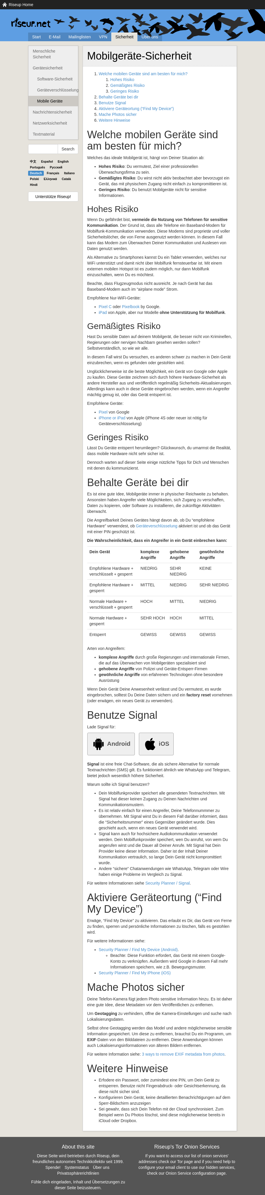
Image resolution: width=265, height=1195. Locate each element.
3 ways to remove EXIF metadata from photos (183, 1054)
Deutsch (36, 173)
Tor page (185, 1161)
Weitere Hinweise (114, 120)
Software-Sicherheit (54, 79)
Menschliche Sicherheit (44, 54)
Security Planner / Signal (167, 883)
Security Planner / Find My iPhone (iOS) (135, 973)
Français (53, 173)
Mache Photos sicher (118, 114)
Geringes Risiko (124, 91)
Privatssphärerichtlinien (78, 1173)
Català (66, 179)
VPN (103, 37)
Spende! (53, 1167)
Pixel (103, 412)
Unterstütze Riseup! (53, 196)
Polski (34, 179)
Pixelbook (131, 306)
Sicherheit (124, 37)
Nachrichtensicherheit (52, 112)
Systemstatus (77, 1167)
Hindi (33, 184)
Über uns (149, 37)
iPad (103, 312)
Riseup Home (21, 4)
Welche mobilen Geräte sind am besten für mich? (143, 73)
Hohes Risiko (122, 79)
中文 (33, 161)
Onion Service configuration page (196, 1173)
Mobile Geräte (50, 101)
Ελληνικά (50, 179)
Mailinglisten (79, 37)
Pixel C (105, 306)
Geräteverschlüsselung (57, 90)
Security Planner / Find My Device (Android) (138, 949)
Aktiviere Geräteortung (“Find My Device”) (136, 108)
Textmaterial (44, 134)
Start (36, 37)
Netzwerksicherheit (50, 123)
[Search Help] (43, 149)
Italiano (69, 173)
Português (37, 167)
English (63, 161)
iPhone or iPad (112, 418)
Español (47, 161)
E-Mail (55, 37)
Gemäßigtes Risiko (127, 85)
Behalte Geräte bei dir (118, 97)
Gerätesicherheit (48, 68)
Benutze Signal (112, 102)
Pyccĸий (56, 167)
